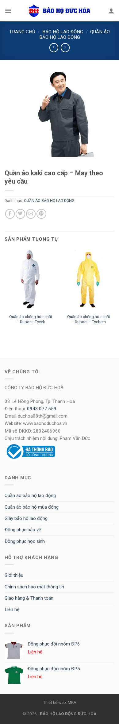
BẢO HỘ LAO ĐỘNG (62, 32)
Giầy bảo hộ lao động (26, 518)
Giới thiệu (14, 575)
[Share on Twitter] (20, 213)
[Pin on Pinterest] (41, 213)
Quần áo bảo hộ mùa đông (32, 507)
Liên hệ (12, 609)
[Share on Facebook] (10, 213)
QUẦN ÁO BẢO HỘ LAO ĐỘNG (74, 34)
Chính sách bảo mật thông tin (34, 587)
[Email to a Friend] (31, 213)
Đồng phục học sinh (25, 541)
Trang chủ (22, 32)
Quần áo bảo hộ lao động (30, 495)
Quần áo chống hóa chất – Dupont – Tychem (88, 319)
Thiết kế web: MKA (59, 702)
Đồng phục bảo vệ (23, 529)
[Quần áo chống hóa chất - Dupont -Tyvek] (30, 280)
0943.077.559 (41, 408)
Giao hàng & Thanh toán (29, 598)
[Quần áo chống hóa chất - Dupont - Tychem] (88, 280)
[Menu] (8, 10)
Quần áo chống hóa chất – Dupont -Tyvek (30, 319)
